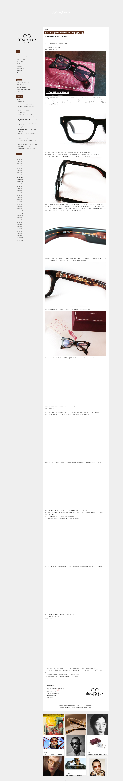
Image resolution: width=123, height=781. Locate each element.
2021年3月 (19, 204)
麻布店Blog (20, 61)
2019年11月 (20, 240)
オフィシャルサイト (51, 695)
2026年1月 (19, 157)
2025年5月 (19, 166)
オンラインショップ (22, 57)
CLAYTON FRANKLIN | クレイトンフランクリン (27, 107)
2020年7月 (19, 222)
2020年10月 (20, 215)
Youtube (19, 75)
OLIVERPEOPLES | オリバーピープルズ (27, 144)
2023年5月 (19, 188)
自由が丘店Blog (21, 59)
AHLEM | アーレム (22, 101)
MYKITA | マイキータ (23, 138)
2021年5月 (19, 199)
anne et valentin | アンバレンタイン (26, 104)
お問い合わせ (50, 697)
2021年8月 (19, 195)
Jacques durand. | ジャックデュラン (26, 117)
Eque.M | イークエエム (23, 110)
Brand (18, 99)
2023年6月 (19, 186)
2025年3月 (19, 170)
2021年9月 (19, 192)
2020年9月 (19, 217)
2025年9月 (19, 159)
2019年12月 (20, 237)
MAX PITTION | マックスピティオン (26, 133)
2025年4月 (19, 168)
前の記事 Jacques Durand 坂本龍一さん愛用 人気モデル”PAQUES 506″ (75, 705)
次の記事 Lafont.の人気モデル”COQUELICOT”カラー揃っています (75, 707)
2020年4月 (19, 228)
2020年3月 (19, 231)
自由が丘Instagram (21, 66)
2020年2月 (19, 233)
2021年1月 (19, 208)
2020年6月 (19, 224)
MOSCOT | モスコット (23, 135)
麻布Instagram (20, 68)
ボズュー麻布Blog (61, 12)
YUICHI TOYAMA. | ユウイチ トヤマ (26, 148)
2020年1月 (19, 235)
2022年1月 (19, 190)
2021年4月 (19, 201)
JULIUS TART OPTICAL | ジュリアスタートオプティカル (27, 123)
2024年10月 (20, 181)
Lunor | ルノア (21, 131)
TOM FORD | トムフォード (24, 146)
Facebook (19, 70)
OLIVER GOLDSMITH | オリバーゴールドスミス (27, 141)
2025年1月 (19, 175)
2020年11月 (20, 213)
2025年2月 (19, 172)
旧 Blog (19, 63)
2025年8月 (19, 161)
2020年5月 (19, 226)
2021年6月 (19, 197)
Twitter (18, 72)
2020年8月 (19, 219)
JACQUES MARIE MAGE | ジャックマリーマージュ (56, 36)
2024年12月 (20, 177)
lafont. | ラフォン (22, 126)
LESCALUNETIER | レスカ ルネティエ (27, 129)
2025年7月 (19, 163)
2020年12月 (20, 211)
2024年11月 (20, 179)
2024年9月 (19, 183)
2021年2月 (19, 206)
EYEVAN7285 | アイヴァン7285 (25, 114)
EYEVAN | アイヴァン (23, 112)
